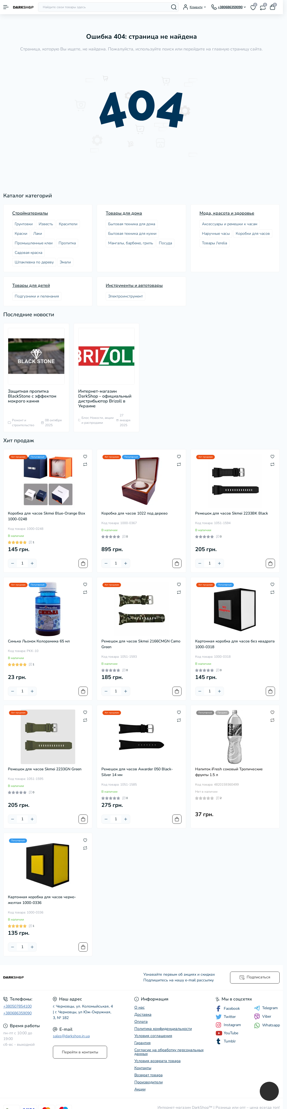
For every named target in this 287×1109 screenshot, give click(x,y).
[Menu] (6, 7)
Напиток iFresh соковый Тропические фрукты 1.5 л (229, 772)
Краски (21, 233)
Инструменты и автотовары (134, 285)
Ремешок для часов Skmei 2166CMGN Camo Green (140, 644)
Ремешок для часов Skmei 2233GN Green (44, 769)
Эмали (65, 262)
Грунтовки (24, 224)
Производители (148, 1082)
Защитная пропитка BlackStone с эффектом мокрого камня (32, 396)
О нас (139, 1007)
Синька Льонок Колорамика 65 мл (39, 641)
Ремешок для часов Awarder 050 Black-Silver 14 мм (137, 772)
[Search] (174, 7)
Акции (140, 1089)
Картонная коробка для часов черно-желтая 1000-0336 (42, 899)
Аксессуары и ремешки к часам (229, 224)
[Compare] (85, 464)
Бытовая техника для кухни (132, 233)
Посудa (165, 243)
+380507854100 (17, 1006)
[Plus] (32, 563)
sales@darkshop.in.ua (71, 1036)
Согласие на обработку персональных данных (169, 1051)
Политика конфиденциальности (163, 1028)
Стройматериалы (30, 213)
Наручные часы (216, 233)
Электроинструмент (125, 296)
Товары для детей (31, 285)
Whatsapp (267, 1025)
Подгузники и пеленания (37, 296)
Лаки (37, 233)
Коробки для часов (253, 233)
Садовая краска (28, 252)
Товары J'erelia (214, 243)
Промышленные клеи (34, 243)
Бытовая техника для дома (131, 224)
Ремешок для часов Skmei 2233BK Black (231, 513)
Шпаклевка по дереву (34, 262)
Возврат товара (148, 1075)
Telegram (266, 1008)
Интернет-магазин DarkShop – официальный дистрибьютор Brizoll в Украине (104, 398)
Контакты (142, 1068)
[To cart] (83, 563)
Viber (262, 1017)
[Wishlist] (85, 456)
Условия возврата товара (157, 1060)
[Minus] (12, 563)
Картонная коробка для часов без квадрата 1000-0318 (235, 644)
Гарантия (142, 1042)
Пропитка (67, 243)
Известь (46, 224)
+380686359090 (17, 1013)
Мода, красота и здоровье (227, 213)
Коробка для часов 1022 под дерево (134, 513)
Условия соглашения (153, 1035)
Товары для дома (124, 213)
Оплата (141, 1021)
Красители (68, 224)
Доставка (143, 1014)
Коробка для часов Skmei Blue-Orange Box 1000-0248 (46, 516)
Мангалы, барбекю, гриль (130, 243)
